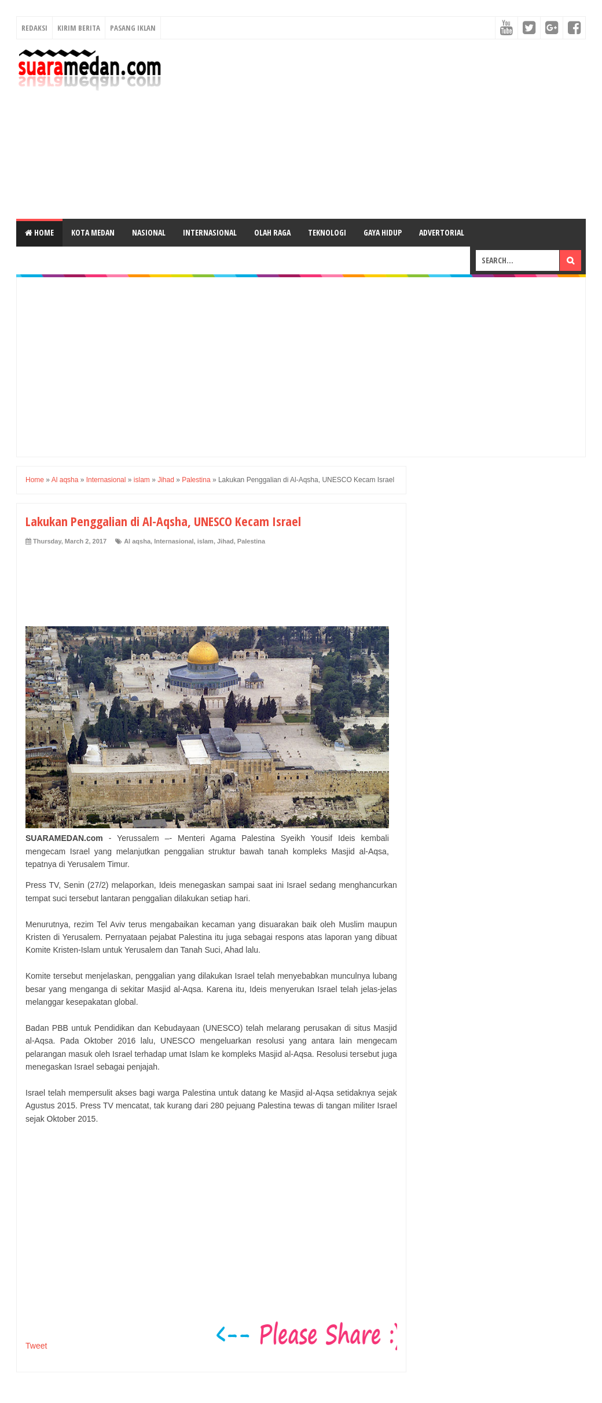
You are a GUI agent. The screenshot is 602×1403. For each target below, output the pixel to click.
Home (39, 232)
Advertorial (441, 232)
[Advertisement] (378, 129)
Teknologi (327, 232)
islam (205, 541)
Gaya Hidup (383, 232)
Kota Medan (93, 232)
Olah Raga (272, 232)
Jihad (225, 541)
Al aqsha (137, 541)
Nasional (149, 232)
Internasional (210, 232)
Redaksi (34, 28)
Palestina (251, 541)
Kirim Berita (78, 28)
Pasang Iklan (133, 28)
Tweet (36, 1345)
